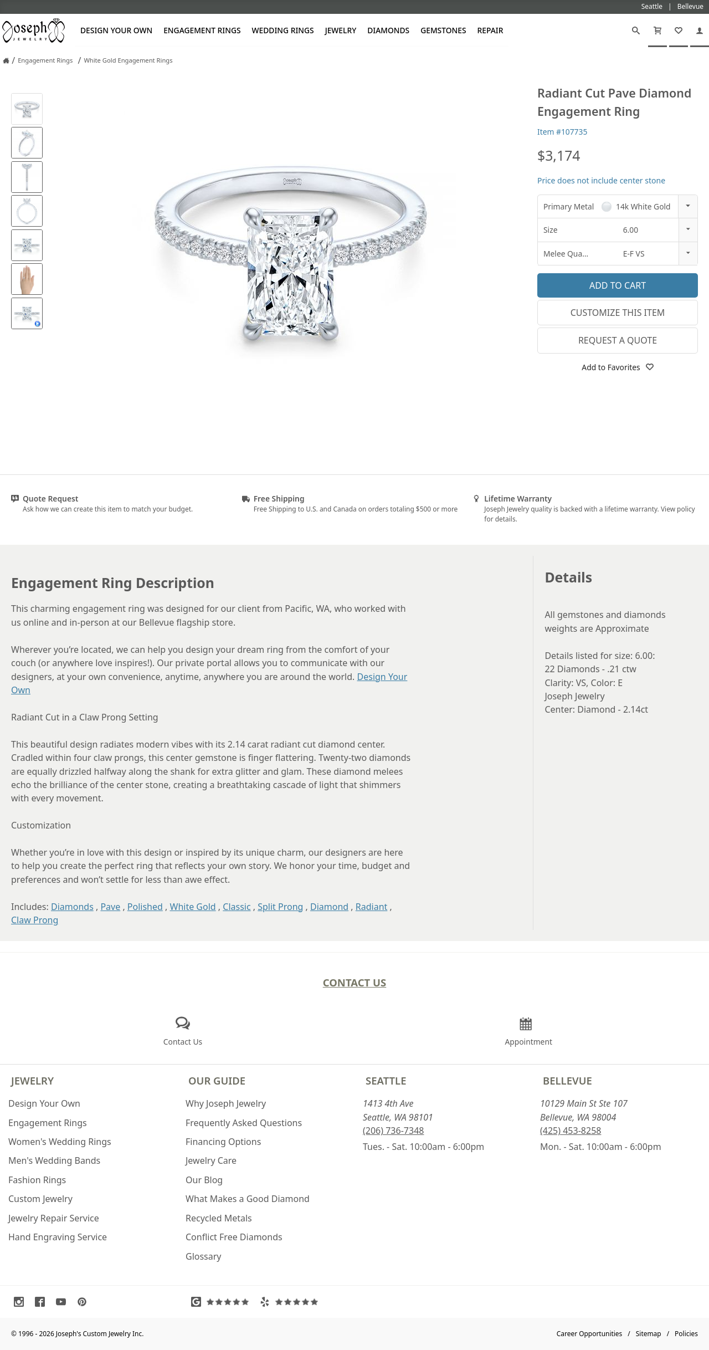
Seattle (386, 1080)
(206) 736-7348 (393, 1130)
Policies (686, 1333)
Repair (490, 30)
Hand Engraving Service (57, 1237)
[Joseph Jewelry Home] (6, 60)
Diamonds (388, 30)
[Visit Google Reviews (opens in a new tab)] (222, 1302)
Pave (110, 907)
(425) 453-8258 (570, 1130)
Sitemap (648, 1333)
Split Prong (280, 907)
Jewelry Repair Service (53, 1218)
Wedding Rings (283, 30)
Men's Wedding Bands (54, 1160)
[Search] (635, 30)
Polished (145, 907)
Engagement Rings (201, 30)
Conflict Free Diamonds (234, 1237)
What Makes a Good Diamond (248, 1199)
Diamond (329, 907)
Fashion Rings (37, 1180)
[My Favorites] (678, 30)
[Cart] (657, 30)
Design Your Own (116, 30)
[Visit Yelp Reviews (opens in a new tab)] (291, 1302)
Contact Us (355, 982)
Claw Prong (34, 920)
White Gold (193, 907)
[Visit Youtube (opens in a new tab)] (63, 1302)
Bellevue (567, 1080)
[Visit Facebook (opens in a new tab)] (42, 1302)
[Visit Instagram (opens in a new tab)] (21, 1302)
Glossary (204, 1256)
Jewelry (341, 30)
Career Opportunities (590, 1333)
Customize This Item (618, 312)
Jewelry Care (211, 1160)
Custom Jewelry (40, 1199)
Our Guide (216, 1080)
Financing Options (223, 1142)
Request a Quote (617, 340)
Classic (236, 907)
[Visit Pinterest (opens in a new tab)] (85, 1302)
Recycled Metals (219, 1218)
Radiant (372, 907)
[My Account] (699, 30)
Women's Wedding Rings (59, 1142)
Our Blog (204, 1180)
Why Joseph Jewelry (226, 1103)
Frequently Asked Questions (244, 1123)
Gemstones (443, 30)
